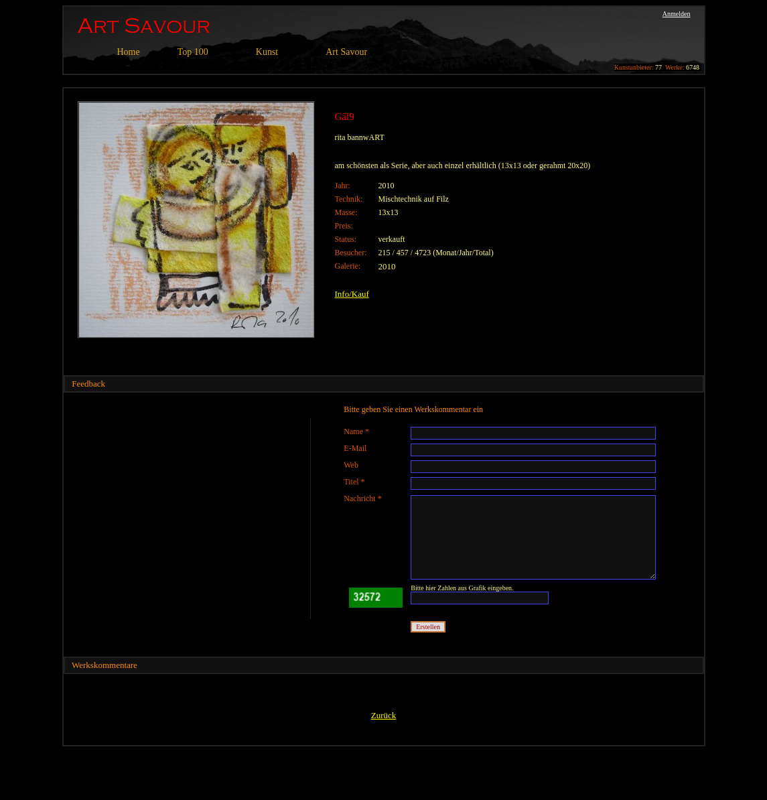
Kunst (267, 52)
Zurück (384, 715)
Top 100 (193, 52)
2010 (387, 266)
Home (128, 52)
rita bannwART (360, 137)
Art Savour (346, 52)
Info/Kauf (352, 294)
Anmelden (677, 13)
